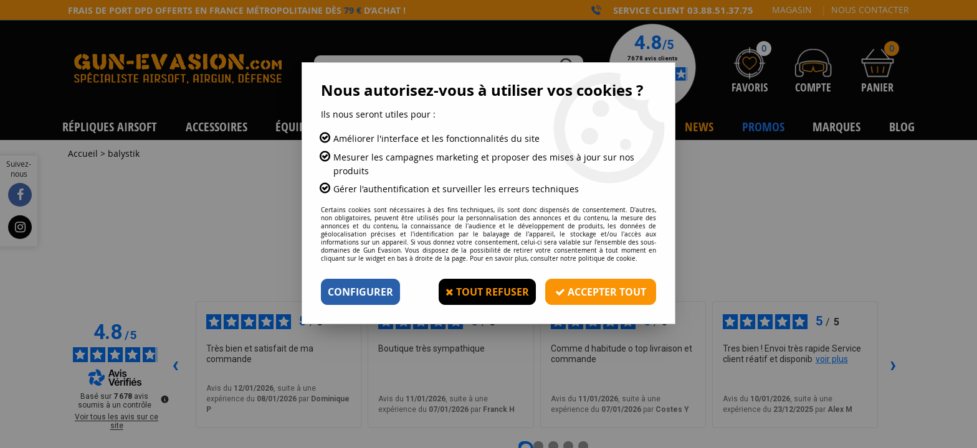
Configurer (360, 292)
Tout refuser (487, 292)
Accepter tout (600, 292)
